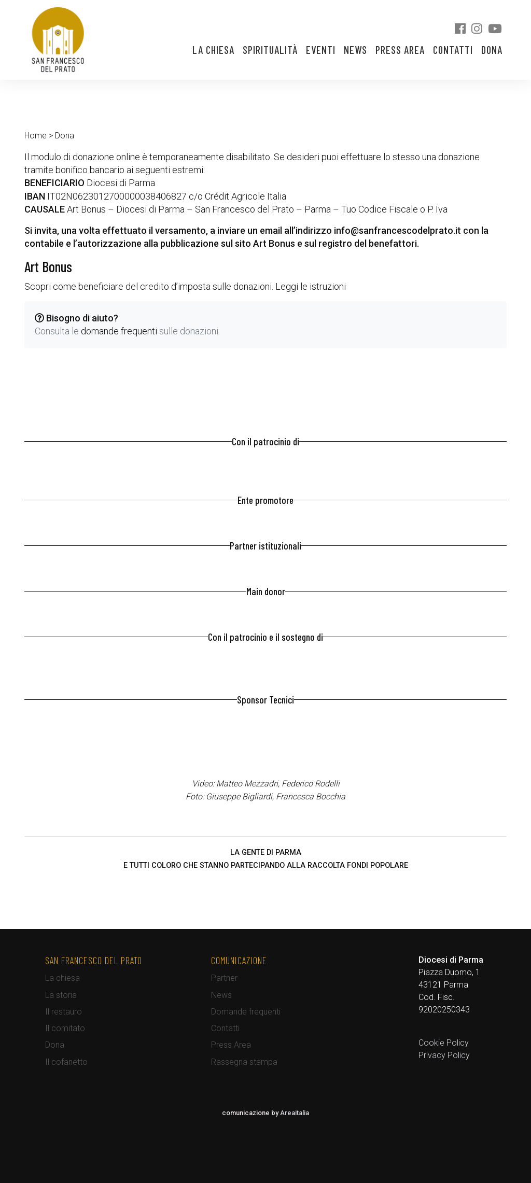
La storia (61, 995)
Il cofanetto (66, 1062)
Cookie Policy (443, 1043)
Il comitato (65, 1028)
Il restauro (63, 1012)
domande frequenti (119, 331)
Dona (491, 50)
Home (35, 135)
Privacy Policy (444, 1055)
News (355, 50)
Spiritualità (270, 50)
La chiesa (213, 50)
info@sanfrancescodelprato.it (397, 230)
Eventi (321, 50)
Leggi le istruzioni (310, 286)
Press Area (400, 50)
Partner (224, 978)
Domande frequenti (246, 1012)
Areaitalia (294, 1113)
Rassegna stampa (244, 1062)
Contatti (453, 50)
